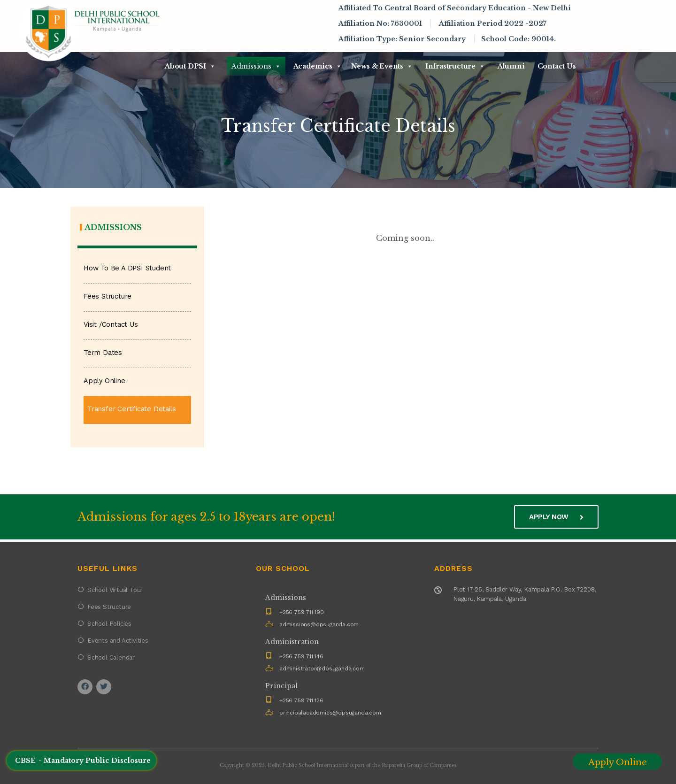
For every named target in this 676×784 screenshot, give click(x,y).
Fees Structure (107, 296)
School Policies (109, 623)
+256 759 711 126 (301, 700)
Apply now (556, 517)
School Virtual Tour (115, 589)
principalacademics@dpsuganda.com (330, 712)
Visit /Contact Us (111, 325)
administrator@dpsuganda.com (322, 668)
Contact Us (557, 66)
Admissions (256, 66)
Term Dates (103, 353)
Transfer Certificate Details (131, 409)
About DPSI (190, 66)
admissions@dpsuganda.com (319, 624)
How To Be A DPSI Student (127, 268)
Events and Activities (117, 640)
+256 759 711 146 (301, 656)
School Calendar (111, 657)
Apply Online (104, 381)
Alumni (511, 66)
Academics (317, 66)
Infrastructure (455, 66)
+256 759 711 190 (301, 612)
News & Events (382, 66)
